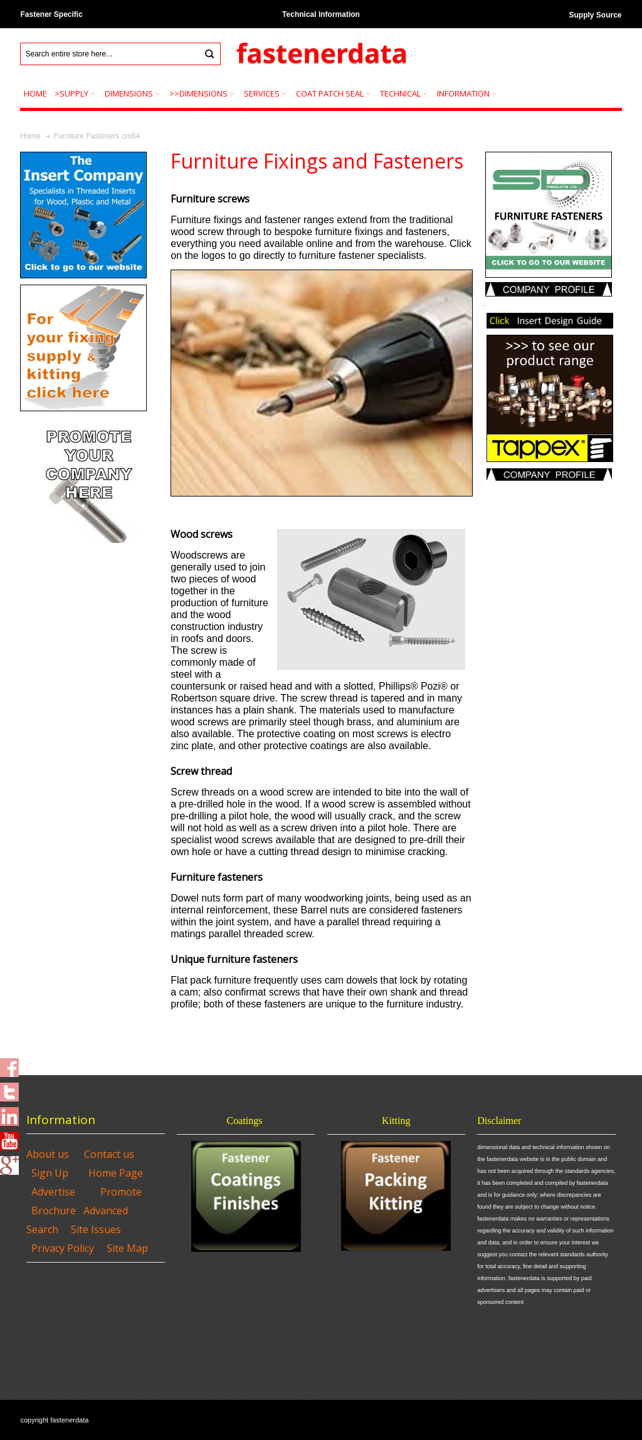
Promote (121, 1192)
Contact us (109, 1154)
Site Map (127, 1248)
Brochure (53, 1210)
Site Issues (96, 1229)
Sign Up (49, 1173)
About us (47, 1154)
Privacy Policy (62, 1248)
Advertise (53, 1192)
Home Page (115, 1173)
